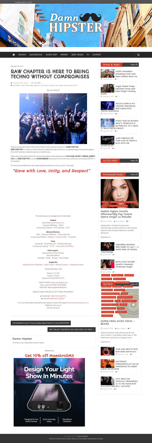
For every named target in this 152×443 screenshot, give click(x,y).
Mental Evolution (62, 265)
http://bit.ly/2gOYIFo (58, 296)
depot (31, 85)
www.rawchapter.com (59, 282)
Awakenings (41, 228)
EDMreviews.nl (119, 290)
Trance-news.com (107, 312)
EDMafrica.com (107, 290)
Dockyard (72, 237)
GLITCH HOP (51, 55)
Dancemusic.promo (122, 282)
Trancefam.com (121, 312)
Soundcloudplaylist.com (109, 304)
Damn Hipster (120, 221)
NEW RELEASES (131, 202)
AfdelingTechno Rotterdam (33, 265)
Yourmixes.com (107, 316)
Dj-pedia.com (106, 286)
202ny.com (105, 275)
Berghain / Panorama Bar (57, 237)
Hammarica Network (117, 202)
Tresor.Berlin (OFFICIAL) (65, 246)
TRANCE (124, 206)
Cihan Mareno (59, 253)
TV (88, 55)
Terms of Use (54, 439)
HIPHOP (64, 55)
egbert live (37, 85)
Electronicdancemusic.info (110, 293)
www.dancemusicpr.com (78, 303)
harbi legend (45, 85)
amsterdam (16, 85)
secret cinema (68, 85)
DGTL (56, 228)
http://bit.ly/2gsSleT (57, 298)
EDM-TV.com (128, 286)
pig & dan (52, 85)
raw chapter (59, 85)
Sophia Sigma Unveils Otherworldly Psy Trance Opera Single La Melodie (116, 214)
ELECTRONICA (35, 55)
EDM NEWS (117, 286)
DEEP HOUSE (77, 55)
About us (75, 439)
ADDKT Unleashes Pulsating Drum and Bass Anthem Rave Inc (126, 74)
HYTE (68, 228)
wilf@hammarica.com (53, 305)
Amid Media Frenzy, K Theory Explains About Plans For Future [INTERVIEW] (41, 323)
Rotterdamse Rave (77, 265)
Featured (105, 202)
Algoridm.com (106, 279)
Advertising (92, 439)
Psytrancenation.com (129, 301)
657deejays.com (117, 275)
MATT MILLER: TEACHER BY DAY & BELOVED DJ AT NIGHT (71, 330)
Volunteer (83, 439)
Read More (105, 237)
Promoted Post (113, 206)
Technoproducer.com (108, 308)
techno (75, 85)
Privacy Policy (65, 439)
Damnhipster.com (107, 282)
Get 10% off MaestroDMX (49, 356)
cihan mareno (25, 85)
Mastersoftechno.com (125, 297)
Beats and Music (119, 279)
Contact (100, 439)
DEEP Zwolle (49, 265)
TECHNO (22, 55)
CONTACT (96, 55)
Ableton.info (129, 275)
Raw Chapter (64, 258)
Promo (104, 206)
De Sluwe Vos (59, 223)
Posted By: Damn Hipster (20, 83)
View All (134, 65)
